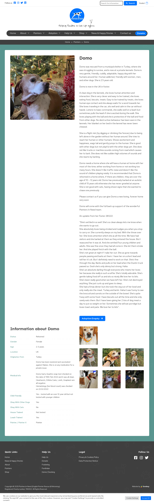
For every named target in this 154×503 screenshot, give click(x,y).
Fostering (46, 464)
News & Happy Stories (102, 33)
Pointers (37, 33)
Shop (81, 33)
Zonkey (145, 486)
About (23, 33)
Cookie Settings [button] (132, 498)
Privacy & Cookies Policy (89, 457)
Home (13, 33)
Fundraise (46, 468)
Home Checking (48, 472)
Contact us (125, 33)
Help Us (68, 33)
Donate (141, 33)
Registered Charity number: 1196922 (18, 489)
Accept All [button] (146, 498)
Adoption (53, 33)
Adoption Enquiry (92, 318)
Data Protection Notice (88, 461)
